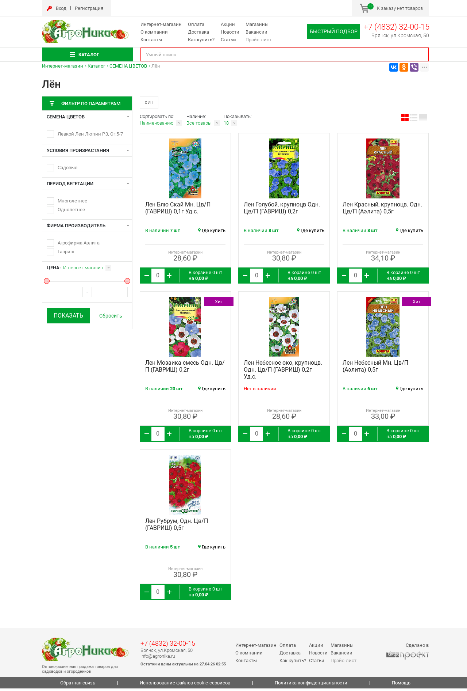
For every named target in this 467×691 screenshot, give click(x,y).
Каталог (96, 66)
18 (226, 125)
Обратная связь (77, 685)
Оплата (196, 24)
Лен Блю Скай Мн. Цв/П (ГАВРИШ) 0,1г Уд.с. (178, 210)
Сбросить (110, 316)
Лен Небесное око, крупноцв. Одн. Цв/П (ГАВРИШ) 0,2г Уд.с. (283, 372)
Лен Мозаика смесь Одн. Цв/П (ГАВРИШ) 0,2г (185, 369)
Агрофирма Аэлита (79, 243)
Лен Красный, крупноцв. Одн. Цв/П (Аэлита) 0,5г (382, 210)
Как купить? (201, 39)
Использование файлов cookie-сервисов (185, 685)
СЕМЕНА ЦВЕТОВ (128, 66)
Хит (150, 103)
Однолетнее (71, 209)
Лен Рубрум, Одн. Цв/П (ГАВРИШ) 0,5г (176, 527)
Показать (68, 315)
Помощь (401, 685)
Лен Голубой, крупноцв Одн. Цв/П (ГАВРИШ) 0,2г (282, 210)
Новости (230, 32)
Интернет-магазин (161, 24)
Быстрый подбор (334, 31)
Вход (61, 8)
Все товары (199, 125)
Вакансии (256, 32)
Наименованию (157, 125)
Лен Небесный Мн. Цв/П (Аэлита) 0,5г (375, 369)
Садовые (67, 167)
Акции (228, 24)
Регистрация (89, 8)
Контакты (151, 39)
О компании (154, 32)
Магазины (257, 24)
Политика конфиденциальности (311, 685)
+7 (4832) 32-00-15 (396, 26)
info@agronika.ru (157, 658)
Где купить (211, 233)
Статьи (228, 39)
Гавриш (66, 251)
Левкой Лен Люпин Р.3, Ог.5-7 (90, 134)
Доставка (198, 32)
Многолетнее (72, 201)
